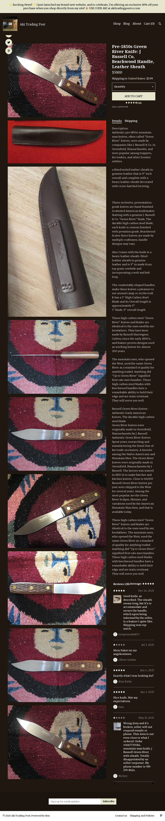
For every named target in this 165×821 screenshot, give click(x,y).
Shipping (131, 120)
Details (117, 120)
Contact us (121, 815)
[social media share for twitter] (8, 43)
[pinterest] (161, 816)
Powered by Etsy (40, 815)
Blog (126, 23)
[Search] (160, 24)
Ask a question (120, 107)
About (136, 23)
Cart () (149, 23)
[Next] (152, 783)
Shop (117, 23)
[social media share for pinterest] (8, 51)
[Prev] (114, 783)
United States (136, 78)
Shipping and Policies (142, 815)
